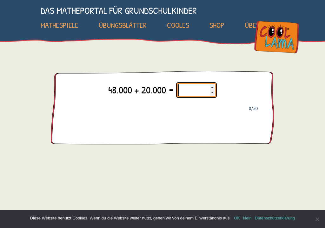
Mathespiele (59, 25)
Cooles (178, 25)
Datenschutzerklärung (275, 218)
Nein (247, 218)
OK (237, 218)
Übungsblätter (123, 25)
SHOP (216, 25)
